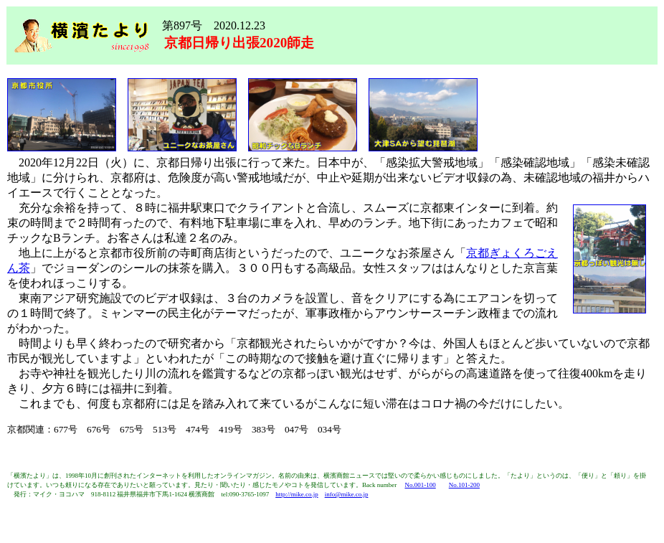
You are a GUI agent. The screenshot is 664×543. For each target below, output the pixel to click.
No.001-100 (419, 484)
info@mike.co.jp (347, 494)
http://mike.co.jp (296, 494)
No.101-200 (464, 484)
